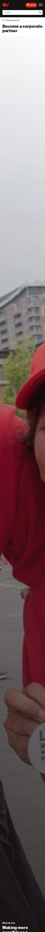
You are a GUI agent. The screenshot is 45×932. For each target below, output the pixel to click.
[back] (3, 20)
